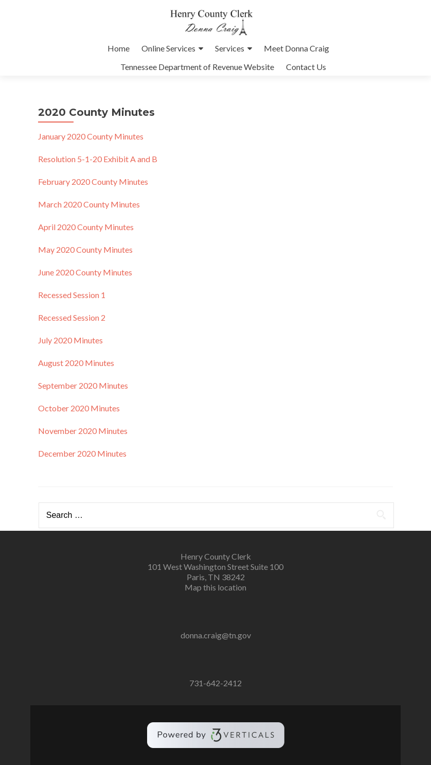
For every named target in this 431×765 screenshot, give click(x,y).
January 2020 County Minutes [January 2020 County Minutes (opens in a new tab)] (90, 136)
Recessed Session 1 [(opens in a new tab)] (71, 295)
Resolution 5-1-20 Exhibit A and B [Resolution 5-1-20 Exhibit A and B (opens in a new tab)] (97, 159)
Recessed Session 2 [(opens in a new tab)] (71, 317)
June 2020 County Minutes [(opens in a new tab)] (85, 272)
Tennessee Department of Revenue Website (197, 67)
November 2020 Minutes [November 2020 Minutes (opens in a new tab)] (83, 431)
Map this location (215, 587)
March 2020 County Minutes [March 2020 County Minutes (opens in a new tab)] (89, 204)
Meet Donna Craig (296, 48)
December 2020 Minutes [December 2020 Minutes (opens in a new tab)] (82, 453)
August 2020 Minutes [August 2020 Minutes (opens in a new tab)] (76, 363)
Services (229, 48)
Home (118, 48)
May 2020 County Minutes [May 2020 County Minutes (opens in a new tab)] (85, 249)
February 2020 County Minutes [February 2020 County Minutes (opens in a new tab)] (93, 181)
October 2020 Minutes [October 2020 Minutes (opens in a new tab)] (79, 408)
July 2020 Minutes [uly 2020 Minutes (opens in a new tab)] (70, 340)
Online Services (168, 48)
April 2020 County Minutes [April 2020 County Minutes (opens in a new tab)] (86, 227)
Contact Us (306, 67)
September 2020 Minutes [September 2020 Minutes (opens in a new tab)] (83, 385)
